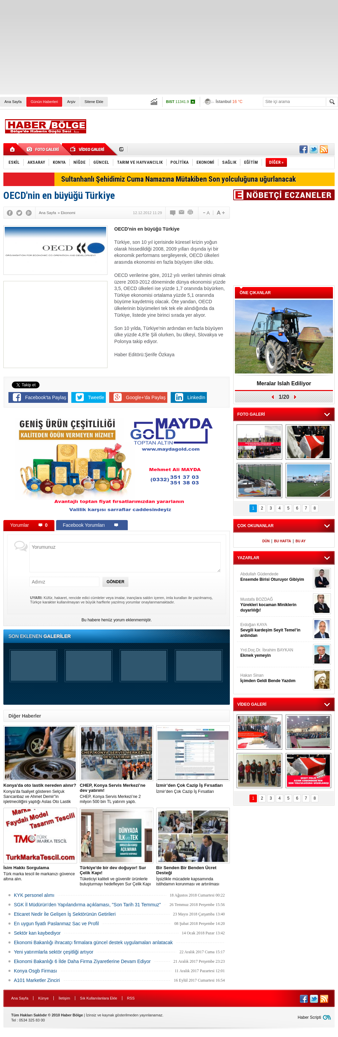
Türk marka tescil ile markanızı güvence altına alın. (40, 873)
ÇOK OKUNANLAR (255, 525)
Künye (43, 998)
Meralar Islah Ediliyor (284, 383)
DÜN (266, 541)
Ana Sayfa (13, 102)
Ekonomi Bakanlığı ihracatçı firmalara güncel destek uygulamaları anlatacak (93, 942)
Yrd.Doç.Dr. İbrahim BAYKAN (275, 653)
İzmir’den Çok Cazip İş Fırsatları (193, 788)
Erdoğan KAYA (275, 630)
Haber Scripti (309, 1017)
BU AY (300, 541)
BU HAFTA (282, 541)
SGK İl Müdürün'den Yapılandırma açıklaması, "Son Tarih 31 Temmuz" (87, 904)
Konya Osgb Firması (35, 971)
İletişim (64, 998)
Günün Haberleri (44, 102)
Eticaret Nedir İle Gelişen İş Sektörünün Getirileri (65, 914)
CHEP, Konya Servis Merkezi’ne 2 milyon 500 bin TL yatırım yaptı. (116, 793)
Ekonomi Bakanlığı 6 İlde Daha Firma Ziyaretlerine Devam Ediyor (82, 961)
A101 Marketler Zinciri (37, 980)
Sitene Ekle (93, 102)
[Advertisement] (131, 47)
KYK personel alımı (34, 895)
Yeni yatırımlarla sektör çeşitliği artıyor (53, 952)
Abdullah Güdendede (275, 577)
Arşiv (71, 102)
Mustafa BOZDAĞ (275, 605)
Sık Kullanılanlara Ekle (98, 998)
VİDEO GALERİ (251, 704)
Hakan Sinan (275, 678)
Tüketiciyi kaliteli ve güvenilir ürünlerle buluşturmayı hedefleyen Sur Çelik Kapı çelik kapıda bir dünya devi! (116, 876)
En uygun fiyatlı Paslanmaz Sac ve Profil (56, 923)
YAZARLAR (248, 557)
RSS (131, 998)
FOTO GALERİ (251, 414)
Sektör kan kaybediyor (37, 933)
